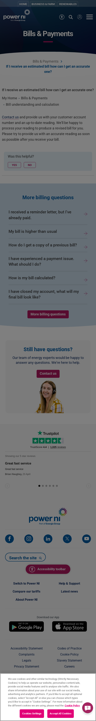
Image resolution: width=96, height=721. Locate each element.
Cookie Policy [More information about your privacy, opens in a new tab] (72, 705)
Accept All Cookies (60, 713)
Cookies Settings (31, 713)
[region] (48, 697)
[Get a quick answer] (87, 707)
